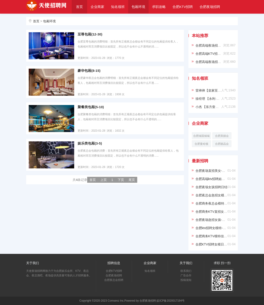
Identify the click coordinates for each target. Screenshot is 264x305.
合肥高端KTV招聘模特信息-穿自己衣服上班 (226, 53)
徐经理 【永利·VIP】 (210, 98)
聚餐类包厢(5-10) (91, 107)
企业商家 (97, 7)
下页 (121, 180)
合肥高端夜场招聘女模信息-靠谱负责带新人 (226, 45)
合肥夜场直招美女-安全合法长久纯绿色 (223, 170)
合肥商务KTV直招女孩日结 (214, 211)
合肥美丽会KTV (222, 136)
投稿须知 (185, 280)
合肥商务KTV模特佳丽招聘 (214, 236)
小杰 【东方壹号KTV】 (211, 107)
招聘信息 (113, 263)
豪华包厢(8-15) (89, 70)
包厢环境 (138, 7)
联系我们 (185, 270)
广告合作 (185, 275)
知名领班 (118, 7)
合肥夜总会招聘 (87, 20)
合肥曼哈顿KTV (201, 144)
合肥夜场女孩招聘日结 (211, 187)
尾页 (132, 180)
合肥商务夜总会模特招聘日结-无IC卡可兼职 (226, 203)
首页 (79, 7)
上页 (103, 180)
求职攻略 (159, 7)
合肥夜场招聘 (210, 7)
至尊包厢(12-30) (90, 34)
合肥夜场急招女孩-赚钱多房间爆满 (219, 220)
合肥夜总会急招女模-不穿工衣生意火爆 (223, 195)
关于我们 (112, 20)
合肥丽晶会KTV (222, 144)
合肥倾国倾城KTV (201, 136)
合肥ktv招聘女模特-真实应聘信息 (218, 228)
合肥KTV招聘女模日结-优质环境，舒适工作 (226, 244)
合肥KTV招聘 (183, 7)
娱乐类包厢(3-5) (90, 143)
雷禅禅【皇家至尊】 (209, 90)
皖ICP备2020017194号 (171, 300)
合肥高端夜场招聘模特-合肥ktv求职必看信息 (226, 62)
